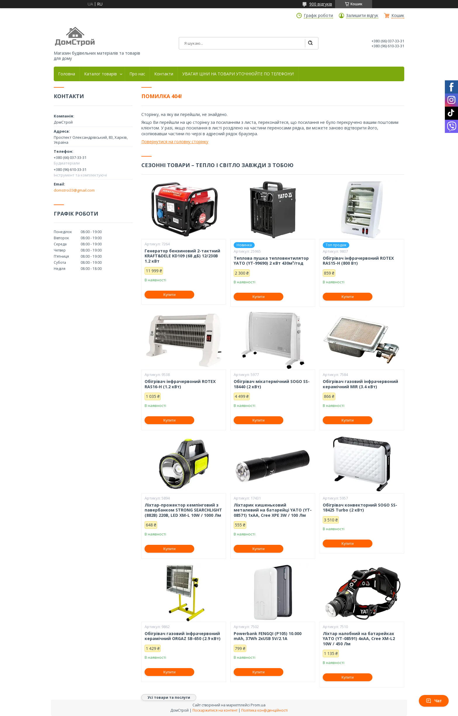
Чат (434, 700)
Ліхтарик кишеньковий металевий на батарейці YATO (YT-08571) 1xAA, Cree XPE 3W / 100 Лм (273, 510)
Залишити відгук (362, 15)
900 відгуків (320, 4)
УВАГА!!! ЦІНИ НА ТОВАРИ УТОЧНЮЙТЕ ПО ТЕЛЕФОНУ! (238, 74)
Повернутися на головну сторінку (174, 141)
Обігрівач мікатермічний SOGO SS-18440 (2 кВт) (272, 384)
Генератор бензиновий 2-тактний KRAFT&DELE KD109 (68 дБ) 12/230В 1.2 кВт (182, 256)
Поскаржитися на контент (214, 710)
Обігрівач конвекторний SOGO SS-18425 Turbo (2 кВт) (360, 507)
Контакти (163, 74)
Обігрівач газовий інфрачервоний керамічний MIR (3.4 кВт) (360, 384)
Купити (169, 294)
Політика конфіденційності (264, 710)
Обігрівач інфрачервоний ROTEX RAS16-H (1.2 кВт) (180, 384)
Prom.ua (258, 705)
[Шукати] (310, 43)
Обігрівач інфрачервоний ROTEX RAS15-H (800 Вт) (358, 261)
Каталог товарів (100, 74)
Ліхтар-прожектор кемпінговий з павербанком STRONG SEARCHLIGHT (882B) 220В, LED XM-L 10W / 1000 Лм (183, 510)
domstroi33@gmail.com (74, 190)
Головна (66, 74)
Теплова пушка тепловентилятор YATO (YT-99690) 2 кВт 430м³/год (271, 261)
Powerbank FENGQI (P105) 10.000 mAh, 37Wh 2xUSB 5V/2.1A (267, 636)
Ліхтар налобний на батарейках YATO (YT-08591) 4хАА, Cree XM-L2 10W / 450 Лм (359, 638)
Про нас (137, 74)
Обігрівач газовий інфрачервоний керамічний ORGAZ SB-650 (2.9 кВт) (183, 636)
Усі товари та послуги (169, 697)
